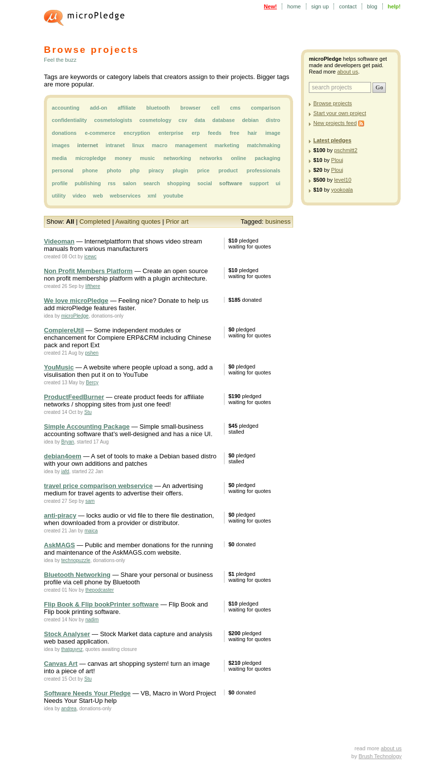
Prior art (177, 221)
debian (250, 120)
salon (129, 183)
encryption (137, 133)
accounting (65, 108)
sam (90, 501)
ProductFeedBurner (74, 397)
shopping (178, 183)
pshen (91, 353)
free (234, 133)
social (204, 183)
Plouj (337, 160)
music (147, 158)
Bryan (67, 442)
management (191, 145)
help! (394, 6)
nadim (92, 619)
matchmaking (263, 145)
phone (90, 170)
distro (273, 120)
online (238, 158)
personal (63, 170)
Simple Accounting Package (87, 426)
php (135, 170)
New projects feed (335, 123)
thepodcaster (99, 590)
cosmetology (155, 120)
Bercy (92, 382)
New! (270, 6)
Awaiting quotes (138, 221)
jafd (65, 471)
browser (190, 108)
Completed (95, 221)
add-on (98, 108)
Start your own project (339, 113)
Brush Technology (380, 756)
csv (183, 120)
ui (278, 183)
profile (60, 183)
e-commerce (100, 133)
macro (160, 145)
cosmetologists (113, 120)
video (79, 196)
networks (211, 158)
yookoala (342, 190)
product (228, 170)
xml (152, 196)
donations (64, 133)
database (223, 120)
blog (372, 6)
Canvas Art (60, 663)
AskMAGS (59, 545)
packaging (267, 158)
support (258, 183)
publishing (88, 183)
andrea (68, 708)
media (59, 158)
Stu (88, 412)
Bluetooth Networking (77, 574)
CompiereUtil (64, 330)
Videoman (59, 241)
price (203, 170)
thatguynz (71, 649)
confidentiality (69, 120)
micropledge (90, 158)
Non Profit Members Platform (88, 271)
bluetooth (158, 108)
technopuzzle (75, 560)
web (98, 196)
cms (235, 108)
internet (87, 145)
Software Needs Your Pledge (87, 693)
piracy (156, 170)
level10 (342, 180)
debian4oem (62, 456)
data (199, 120)
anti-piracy (60, 515)
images (61, 145)
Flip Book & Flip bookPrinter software (101, 604)
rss (112, 183)
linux (138, 145)
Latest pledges (332, 140)
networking (177, 158)
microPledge (75, 316)
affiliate (126, 108)
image (272, 133)
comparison (266, 108)
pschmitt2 (345, 150)
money (122, 158)
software (230, 183)
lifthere (92, 286)
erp (195, 133)
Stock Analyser (67, 634)
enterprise (171, 133)
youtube (173, 196)
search (151, 183)
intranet (115, 145)
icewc (90, 256)
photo (114, 170)
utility (59, 196)
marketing (227, 145)
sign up (320, 6)
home (294, 6)
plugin (180, 170)
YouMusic (59, 367)
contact (347, 6)
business (278, 221)
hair (252, 133)
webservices (125, 196)
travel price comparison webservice (98, 485)
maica (91, 530)
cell (215, 108)
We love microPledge (76, 300)
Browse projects (332, 103)
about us (347, 72)
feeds (215, 133)
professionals (263, 170)
